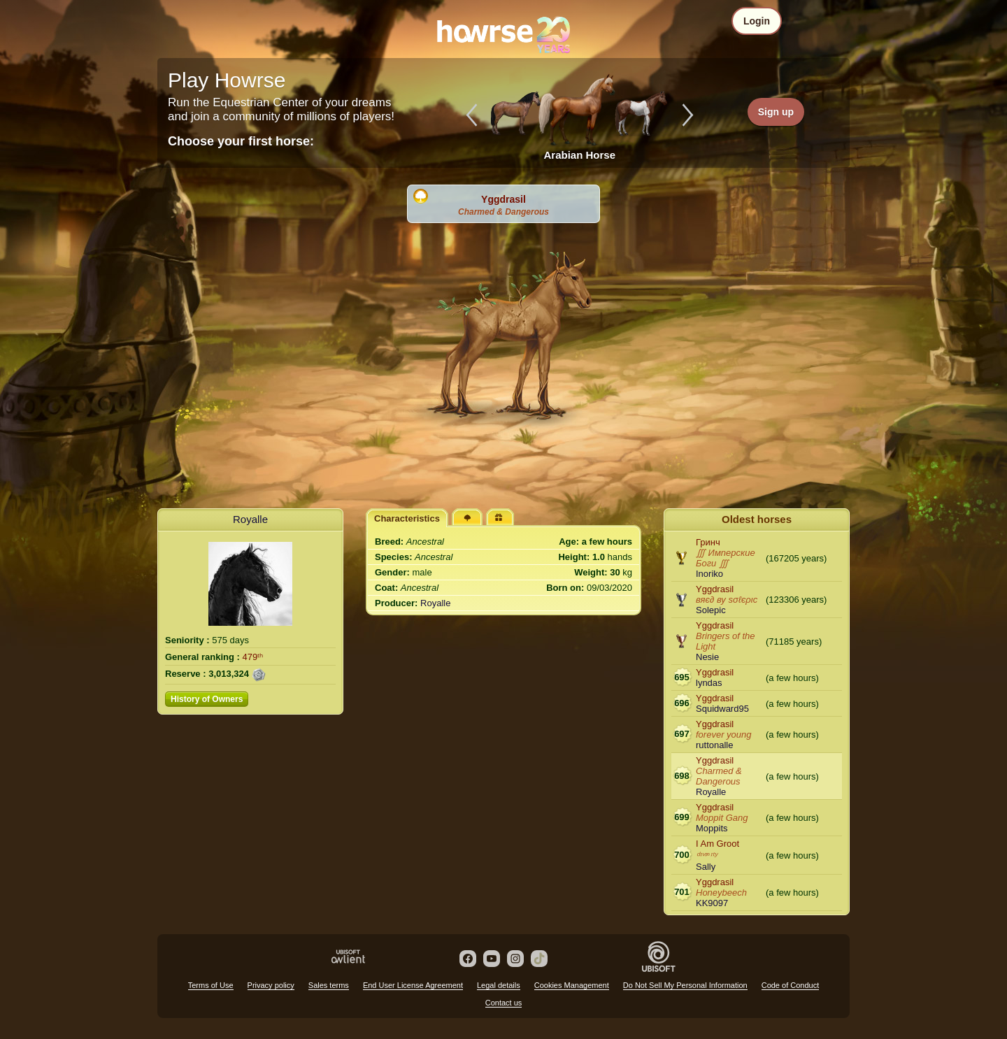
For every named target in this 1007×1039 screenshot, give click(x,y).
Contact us (503, 1002)
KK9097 (712, 903)
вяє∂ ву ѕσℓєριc (726, 599)
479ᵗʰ (253, 657)
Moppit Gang (722, 817)
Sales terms (328, 985)
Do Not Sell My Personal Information (685, 985)
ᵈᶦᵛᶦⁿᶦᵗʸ (706, 855)
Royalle (250, 519)
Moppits (712, 828)
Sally (705, 866)
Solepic (711, 610)
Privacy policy (271, 985)
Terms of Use (211, 985)
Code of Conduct (791, 985)
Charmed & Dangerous (503, 212)
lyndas (709, 683)
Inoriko (709, 573)
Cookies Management (571, 985)
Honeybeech (721, 892)
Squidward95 (722, 708)
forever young (724, 734)
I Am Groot (717, 843)
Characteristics (407, 518)
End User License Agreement (413, 985)
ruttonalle (714, 745)
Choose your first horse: (241, 141)
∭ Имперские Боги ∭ (725, 557)
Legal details (498, 985)
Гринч (708, 542)
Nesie (707, 657)
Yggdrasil (503, 199)
